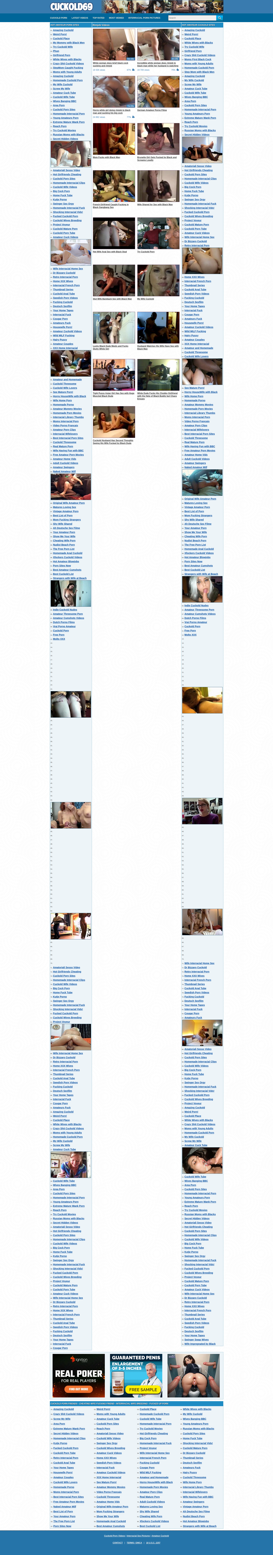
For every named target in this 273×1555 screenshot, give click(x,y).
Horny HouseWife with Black (69, 396)
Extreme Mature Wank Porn (69, 122)
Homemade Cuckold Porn (68, 80)
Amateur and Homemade (67, 379)
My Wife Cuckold (63, 84)
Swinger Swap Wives (197, 1339)
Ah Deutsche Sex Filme (66, 528)
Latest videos (80, 18)
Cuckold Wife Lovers (65, 387)
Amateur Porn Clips (64, 429)
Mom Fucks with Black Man (106, 157)
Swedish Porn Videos (65, 297)
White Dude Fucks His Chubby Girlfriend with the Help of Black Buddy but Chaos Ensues (157, 396)
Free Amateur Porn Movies (68, 454)
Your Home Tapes (63, 310)
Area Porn (59, 105)
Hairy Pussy (60, 339)
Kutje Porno (60, 199)
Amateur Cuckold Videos (67, 331)
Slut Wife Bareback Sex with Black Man (112, 299)
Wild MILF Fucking (64, 335)
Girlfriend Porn (61, 55)
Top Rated (98, 18)
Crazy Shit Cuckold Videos (68, 63)
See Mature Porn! (63, 392)
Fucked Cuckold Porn (65, 216)
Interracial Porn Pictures (144, 18)
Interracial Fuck (62, 314)
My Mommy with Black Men (69, 42)
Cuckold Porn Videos (114, 1536)
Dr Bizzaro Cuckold (64, 272)
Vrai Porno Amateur (64, 626)
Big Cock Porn (61, 191)
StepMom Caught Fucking (68, 67)
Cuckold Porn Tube (64, 233)
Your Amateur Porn (64, 532)
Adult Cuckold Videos (65, 463)
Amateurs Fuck (62, 323)
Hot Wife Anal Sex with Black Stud (110, 252)
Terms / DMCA (134, 1543)
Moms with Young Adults (67, 72)
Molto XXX (59, 639)
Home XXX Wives (63, 281)
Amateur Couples (63, 343)
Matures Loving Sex (64, 507)
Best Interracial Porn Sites (68, 438)
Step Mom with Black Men (199, 72)
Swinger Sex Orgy (63, 203)
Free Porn (58, 634)
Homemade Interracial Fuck (69, 207)
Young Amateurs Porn (66, 117)
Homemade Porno (63, 404)
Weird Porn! (60, 34)
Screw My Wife (61, 88)
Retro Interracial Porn (65, 277)
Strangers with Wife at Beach (70, 578)
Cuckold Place (61, 38)
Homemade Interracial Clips (69, 182)
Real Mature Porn (63, 446)
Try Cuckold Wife (63, 46)
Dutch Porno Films (64, 622)
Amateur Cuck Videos (65, 237)
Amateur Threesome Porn (68, 613)
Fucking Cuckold (63, 302)
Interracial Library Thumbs (68, 417)
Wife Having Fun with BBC (68, 450)
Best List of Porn (63, 515)
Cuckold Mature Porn (65, 228)
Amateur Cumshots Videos (68, 618)
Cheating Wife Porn (64, 540)
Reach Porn (60, 126)
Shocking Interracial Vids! (68, 212)
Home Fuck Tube (63, 195)
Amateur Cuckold (160, 1536)
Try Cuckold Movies (64, 130)
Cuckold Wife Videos (65, 187)
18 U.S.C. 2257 (153, 1543)
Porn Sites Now (62, 565)
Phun (56, 51)
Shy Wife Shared (62, 523)
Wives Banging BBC (64, 101)
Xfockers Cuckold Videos (67, 557)
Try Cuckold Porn (146, 252)
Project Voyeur (61, 224)
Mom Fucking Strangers (67, 519)
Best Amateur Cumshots (67, 569)
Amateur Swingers (64, 467)
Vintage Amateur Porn (66, 511)
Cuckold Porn (58, 18)
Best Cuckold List (63, 574)
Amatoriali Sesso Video (66, 170)
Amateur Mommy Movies (67, 408)
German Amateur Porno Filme (152, 110)
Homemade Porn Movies (67, 413)
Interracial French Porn (66, 285)
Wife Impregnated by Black (200, 1343)
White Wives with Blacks (67, 59)
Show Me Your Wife (64, 536)
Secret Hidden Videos (65, 138)
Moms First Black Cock (198, 59)
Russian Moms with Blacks (68, 134)
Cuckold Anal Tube (64, 293)
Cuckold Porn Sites (64, 109)
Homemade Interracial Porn (69, 113)
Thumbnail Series (63, 289)
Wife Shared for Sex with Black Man (155, 204)
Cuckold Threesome (64, 383)
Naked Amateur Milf (64, 471)
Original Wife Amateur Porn (69, 503)
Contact (118, 1543)
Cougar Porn (60, 318)
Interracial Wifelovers (65, 433)
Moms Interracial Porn (66, 421)
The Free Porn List (64, 549)
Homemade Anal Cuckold (67, 553)
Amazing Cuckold (63, 30)
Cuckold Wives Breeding (67, 220)
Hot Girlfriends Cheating (67, 174)
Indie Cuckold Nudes (65, 609)
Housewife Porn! (62, 327)
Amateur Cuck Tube (64, 92)
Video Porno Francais (65, 425)
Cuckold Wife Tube (64, 97)
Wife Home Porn (62, 400)
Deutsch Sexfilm (62, 306)
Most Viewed (116, 18)
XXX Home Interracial (65, 348)
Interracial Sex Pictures (138, 1536)
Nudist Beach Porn (64, 544)
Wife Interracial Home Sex (68, 268)
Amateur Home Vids (64, 459)
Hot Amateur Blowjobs (66, 561)
